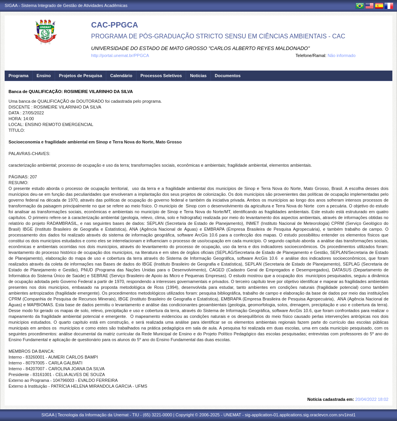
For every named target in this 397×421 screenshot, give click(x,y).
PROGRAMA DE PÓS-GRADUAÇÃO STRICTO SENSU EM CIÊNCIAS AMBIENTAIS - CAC (218, 36)
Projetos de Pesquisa (80, 75)
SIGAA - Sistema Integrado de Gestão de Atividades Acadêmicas (66, 5)
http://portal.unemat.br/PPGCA (120, 55)
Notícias (198, 75)
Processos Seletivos (161, 75)
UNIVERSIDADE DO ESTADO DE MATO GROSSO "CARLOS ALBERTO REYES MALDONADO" (200, 48)
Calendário (121, 75)
